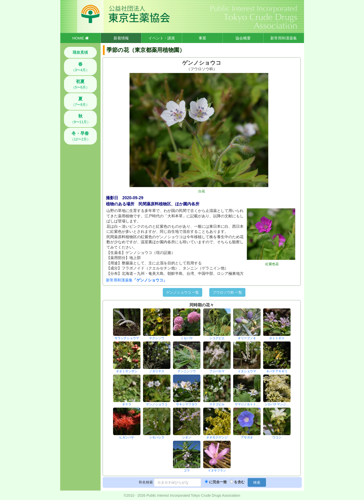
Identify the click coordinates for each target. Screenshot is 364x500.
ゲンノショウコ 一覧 (182, 292)
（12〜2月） (80, 136)
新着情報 (121, 38)
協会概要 (243, 38)
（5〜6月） (80, 84)
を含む (239, 482)
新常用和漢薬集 (283, 38)
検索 (256, 482)
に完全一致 (218, 482)
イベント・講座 (161, 38)
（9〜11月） (80, 119)
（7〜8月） (80, 101)
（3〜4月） (80, 67)
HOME (80, 38)
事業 (202, 38)
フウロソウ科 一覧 (227, 292)
